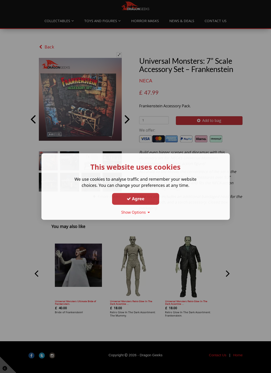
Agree (136, 198)
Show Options (135, 212)
